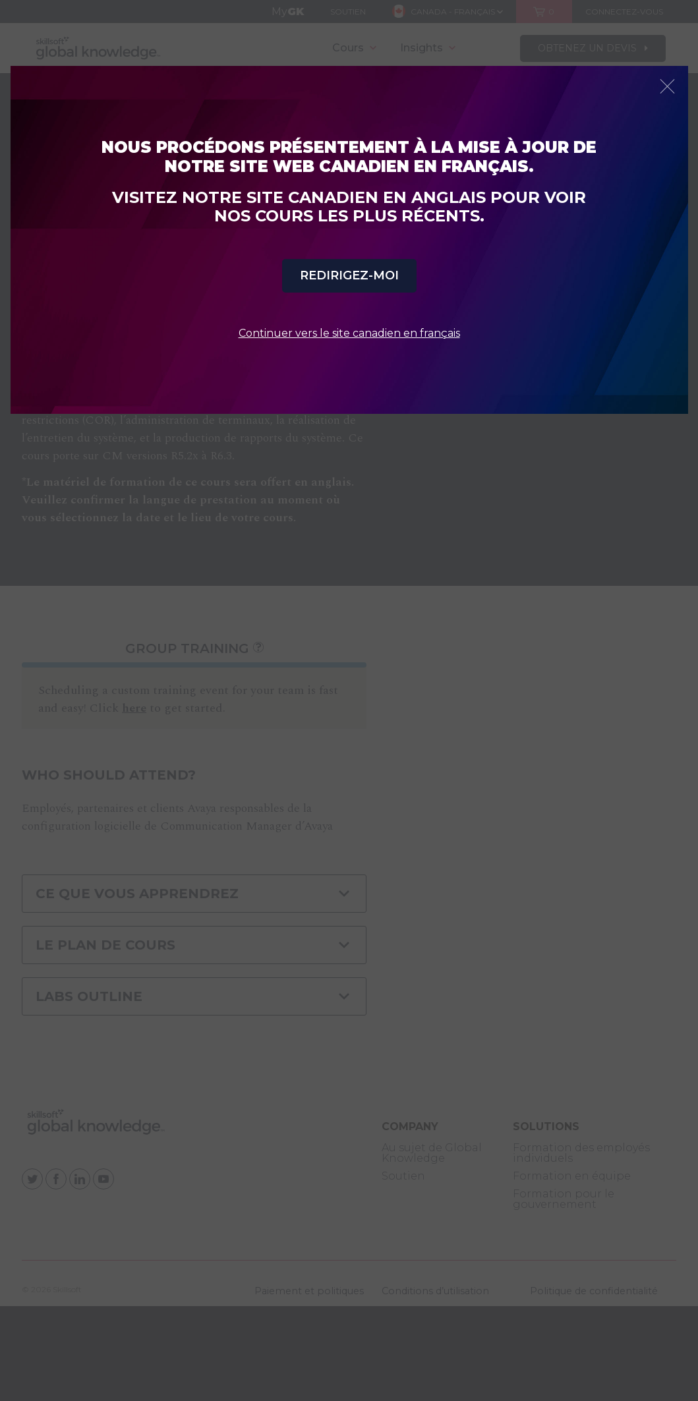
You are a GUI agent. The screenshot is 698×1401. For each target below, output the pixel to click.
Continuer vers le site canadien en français (349, 333)
